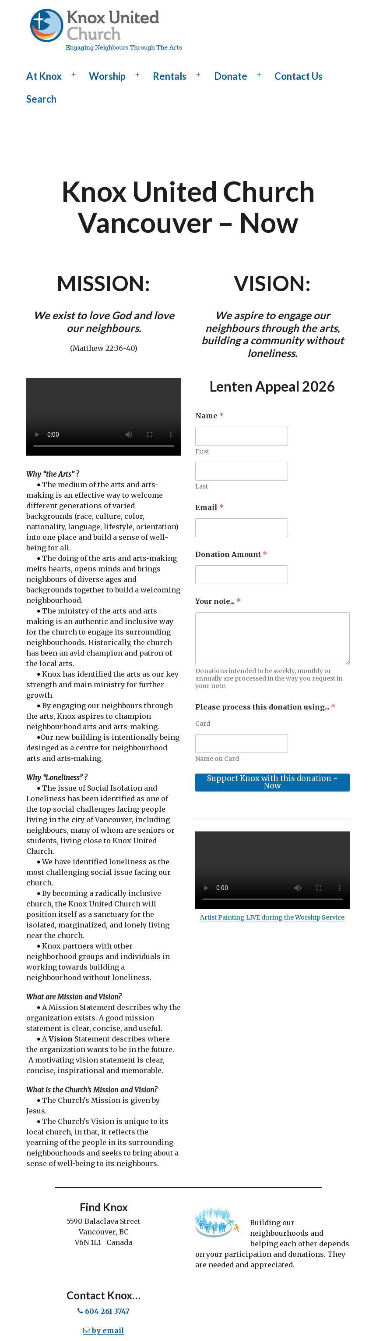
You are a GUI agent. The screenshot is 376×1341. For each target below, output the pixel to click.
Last (201, 486)
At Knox (44, 76)
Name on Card (217, 759)
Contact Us (298, 76)
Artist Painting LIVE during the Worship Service (272, 917)
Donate (230, 76)
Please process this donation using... (265, 707)
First (202, 451)
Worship (107, 76)
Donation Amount (231, 554)
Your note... (218, 601)
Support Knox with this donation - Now (272, 782)
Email (209, 507)
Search (41, 99)
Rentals (169, 76)
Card (202, 724)
